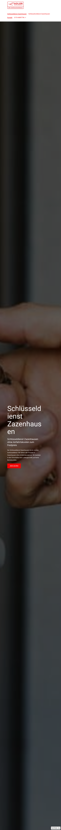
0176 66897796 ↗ (20, 17)
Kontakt (9, 17)
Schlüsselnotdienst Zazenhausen (39, 14)
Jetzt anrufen (14, 466)
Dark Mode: (56, 828)
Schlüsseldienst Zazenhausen (17, 14)
